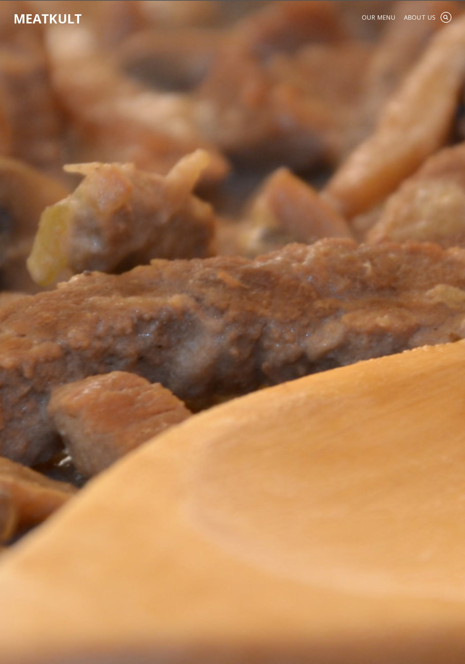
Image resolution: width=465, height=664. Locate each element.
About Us (419, 17)
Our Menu (378, 17)
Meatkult (48, 18)
